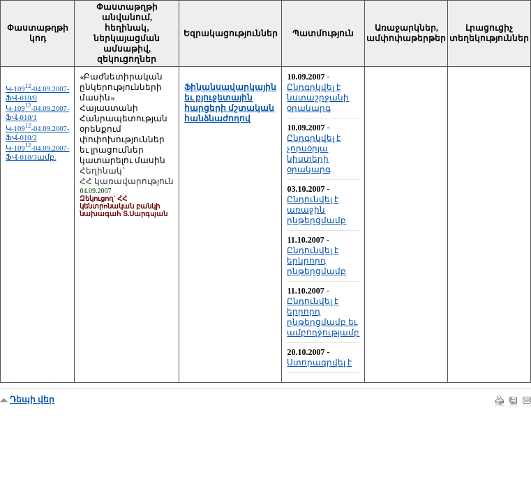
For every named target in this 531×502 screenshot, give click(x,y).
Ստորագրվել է (319, 362)
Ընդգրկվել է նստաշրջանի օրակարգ (318, 97)
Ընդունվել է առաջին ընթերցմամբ (316, 210)
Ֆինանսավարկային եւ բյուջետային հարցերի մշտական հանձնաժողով (230, 102)
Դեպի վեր (32, 399)
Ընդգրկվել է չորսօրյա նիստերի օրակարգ (314, 153)
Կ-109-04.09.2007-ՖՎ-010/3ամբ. (37, 152)
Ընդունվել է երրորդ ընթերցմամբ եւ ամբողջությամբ (323, 316)
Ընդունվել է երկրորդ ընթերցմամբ (316, 260)
